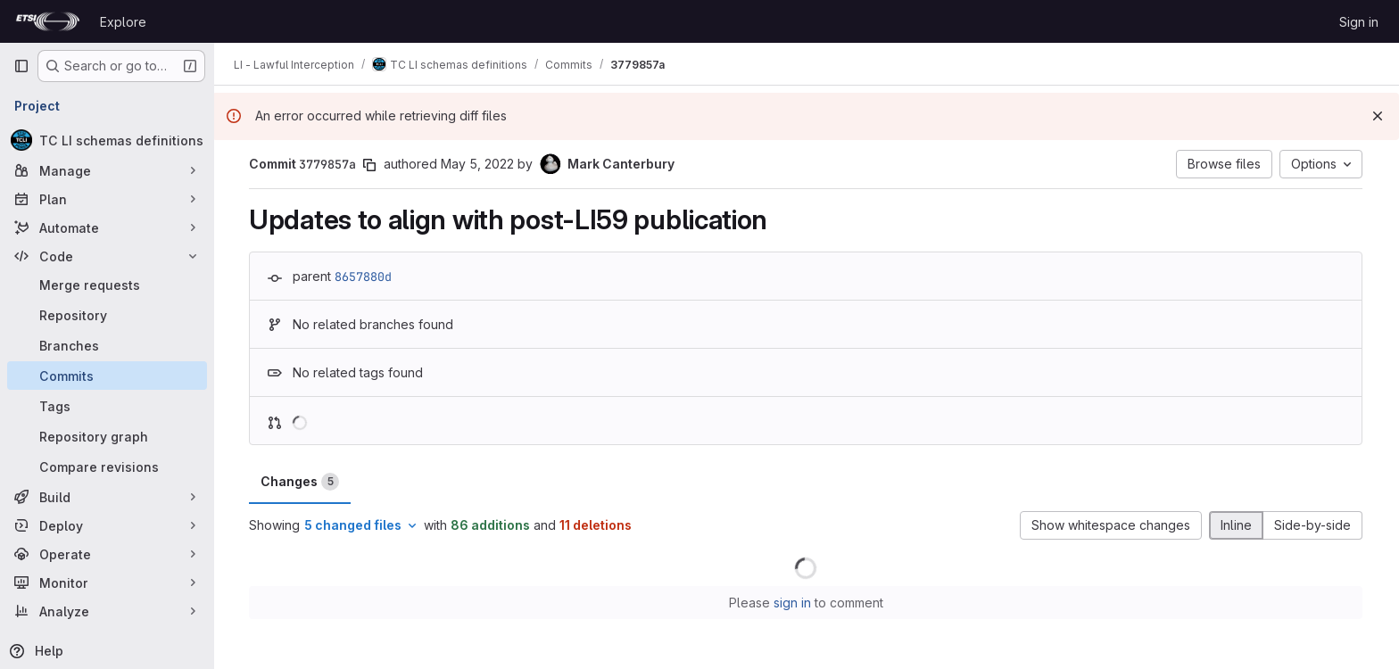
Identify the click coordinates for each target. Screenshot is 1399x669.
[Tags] (107, 406)
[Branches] (107, 345)
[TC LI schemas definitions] (107, 140)
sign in (793, 602)
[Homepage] (48, 21)
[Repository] (107, 315)
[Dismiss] (1377, 116)
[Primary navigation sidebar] (21, 66)
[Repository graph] (107, 436)
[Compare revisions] (107, 466)
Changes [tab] (300, 482)
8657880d (364, 276)
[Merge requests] (107, 284)
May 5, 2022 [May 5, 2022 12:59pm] (478, 163)
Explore (123, 21)
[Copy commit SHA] (370, 165)
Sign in (1358, 21)
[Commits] (107, 375)
